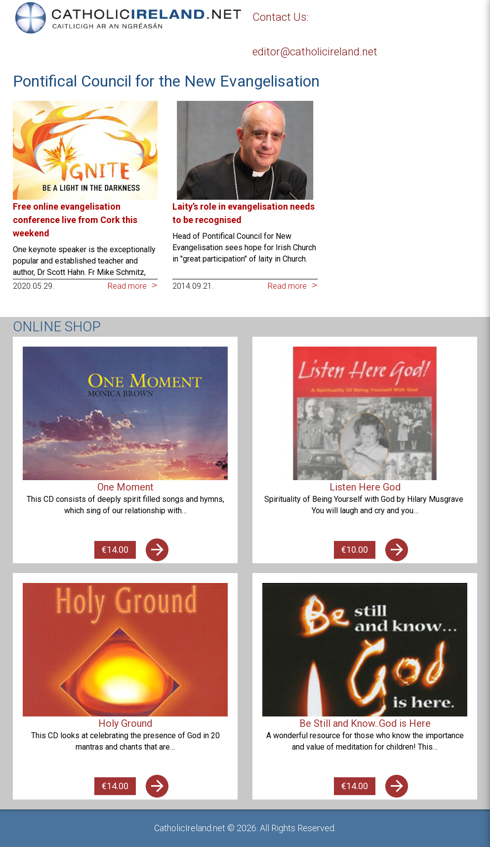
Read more (127, 286)
